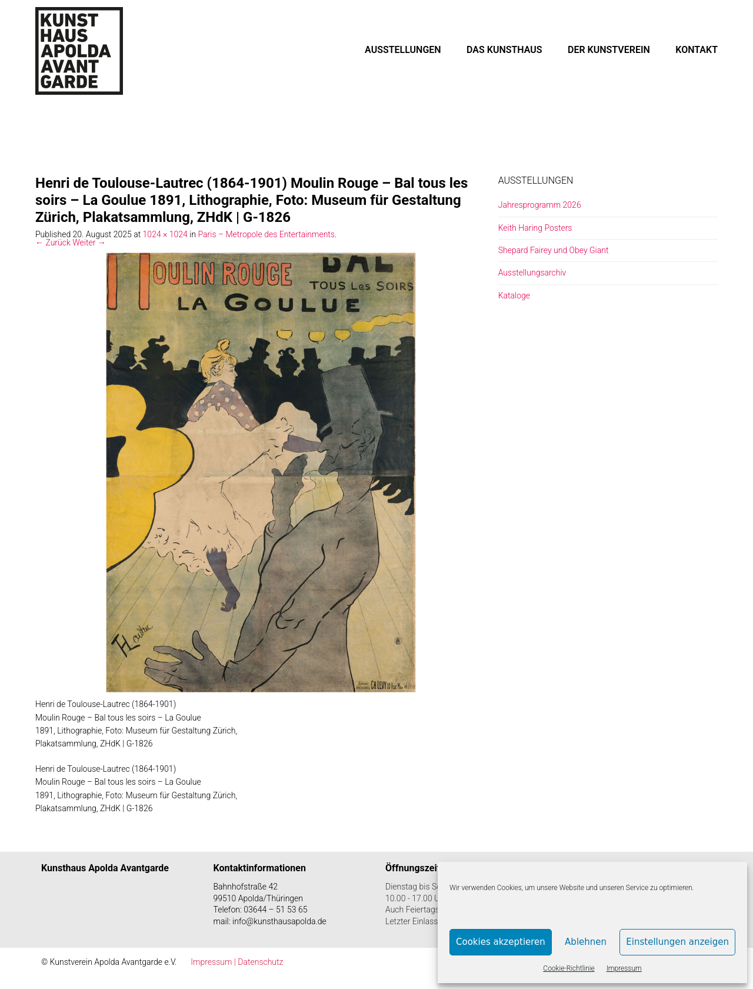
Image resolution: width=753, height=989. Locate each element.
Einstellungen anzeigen (677, 942)
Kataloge (514, 295)
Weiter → (89, 242)
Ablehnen (586, 942)
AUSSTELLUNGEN (403, 49)
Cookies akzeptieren (500, 942)
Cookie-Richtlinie (568, 968)
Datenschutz (260, 962)
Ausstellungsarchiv (532, 272)
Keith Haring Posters (535, 228)
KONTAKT (696, 49)
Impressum (624, 968)
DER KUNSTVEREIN (609, 49)
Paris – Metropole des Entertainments (266, 234)
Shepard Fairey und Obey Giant (553, 250)
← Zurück (53, 242)
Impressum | (214, 962)
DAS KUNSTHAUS (504, 49)
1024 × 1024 (165, 234)
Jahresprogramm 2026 (539, 205)
